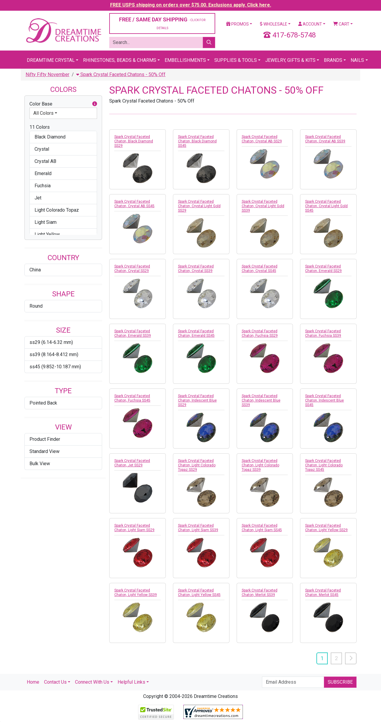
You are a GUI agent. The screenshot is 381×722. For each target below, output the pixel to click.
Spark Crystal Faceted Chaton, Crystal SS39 (196, 268)
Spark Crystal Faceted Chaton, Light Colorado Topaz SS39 (260, 465)
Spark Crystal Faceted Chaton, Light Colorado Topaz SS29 (197, 465)
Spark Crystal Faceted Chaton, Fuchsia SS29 (260, 333)
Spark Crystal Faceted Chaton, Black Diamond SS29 (133, 141)
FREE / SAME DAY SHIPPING (162, 23)
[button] (94, 104)
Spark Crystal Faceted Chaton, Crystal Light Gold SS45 (326, 206)
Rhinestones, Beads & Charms (119, 60)
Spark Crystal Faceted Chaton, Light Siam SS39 (198, 527)
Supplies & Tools (235, 60)
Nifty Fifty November (47, 74)
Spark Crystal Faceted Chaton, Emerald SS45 (196, 333)
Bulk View (39, 463)
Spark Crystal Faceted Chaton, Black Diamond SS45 (197, 141)
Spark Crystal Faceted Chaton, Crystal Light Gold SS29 (199, 206)
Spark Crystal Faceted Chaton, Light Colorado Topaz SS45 (324, 465)
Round (36, 306)
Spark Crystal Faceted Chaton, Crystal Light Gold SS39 (263, 206)
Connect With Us (92, 682)
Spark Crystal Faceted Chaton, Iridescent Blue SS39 (261, 400)
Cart (341, 24)
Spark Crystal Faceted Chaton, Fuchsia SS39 (323, 333)
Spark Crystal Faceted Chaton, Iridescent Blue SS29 (197, 400)
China (35, 270)
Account (310, 24)
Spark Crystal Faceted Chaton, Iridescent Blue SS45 (324, 400)
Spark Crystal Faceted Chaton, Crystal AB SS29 (262, 139)
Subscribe (340, 682)
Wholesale (273, 24)
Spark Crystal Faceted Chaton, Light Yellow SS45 (199, 592)
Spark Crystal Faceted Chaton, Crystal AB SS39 (325, 139)
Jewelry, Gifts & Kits (290, 60)
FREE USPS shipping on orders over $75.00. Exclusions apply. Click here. (190, 5)
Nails (357, 60)
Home (33, 682)
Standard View (44, 451)
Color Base (63, 104)
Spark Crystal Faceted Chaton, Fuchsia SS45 (132, 398)
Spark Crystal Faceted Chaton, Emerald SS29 (323, 268)
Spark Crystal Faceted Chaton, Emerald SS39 (132, 333)
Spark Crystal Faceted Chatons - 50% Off (120, 74)
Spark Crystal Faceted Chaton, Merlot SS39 (259, 592)
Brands (333, 60)
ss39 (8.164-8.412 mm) (53, 354)
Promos (237, 24)
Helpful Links (131, 682)
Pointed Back (43, 403)
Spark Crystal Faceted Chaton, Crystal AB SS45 (134, 203)
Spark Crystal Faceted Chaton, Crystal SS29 (132, 268)
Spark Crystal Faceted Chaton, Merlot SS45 (323, 592)
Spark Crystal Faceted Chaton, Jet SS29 (132, 463)
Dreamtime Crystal (51, 60)
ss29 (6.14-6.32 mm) (51, 342)
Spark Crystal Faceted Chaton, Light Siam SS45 (262, 527)
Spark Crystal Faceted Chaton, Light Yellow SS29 (326, 527)
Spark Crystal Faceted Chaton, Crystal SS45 (259, 268)
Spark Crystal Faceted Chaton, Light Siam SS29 (134, 527)
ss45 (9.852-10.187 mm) (55, 366)
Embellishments (185, 60)
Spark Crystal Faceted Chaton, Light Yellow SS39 (135, 592)
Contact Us (55, 682)
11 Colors (39, 127)
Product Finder (44, 439)
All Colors (43, 113)
